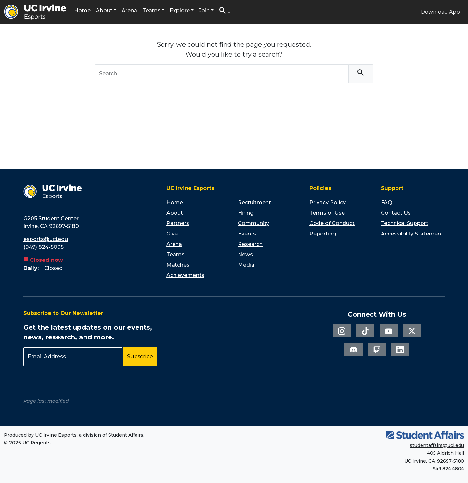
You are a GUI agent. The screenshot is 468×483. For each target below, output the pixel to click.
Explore (180, 10)
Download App (440, 12)
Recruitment (254, 202)
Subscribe (140, 356)
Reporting (322, 234)
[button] (224, 12)
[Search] (361, 74)
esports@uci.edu (45, 239)
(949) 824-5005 (43, 247)
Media (246, 265)
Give (172, 234)
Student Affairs (125, 435)
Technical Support (404, 223)
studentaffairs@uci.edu (437, 445)
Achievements (185, 275)
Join (204, 10)
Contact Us (396, 213)
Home (82, 10)
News (245, 254)
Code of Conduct (332, 223)
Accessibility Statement (412, 234)
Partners (177, 223)
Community (253, 223)
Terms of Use (327, 213)
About (104, 10)
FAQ (386, 202)
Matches (177, 265)
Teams (151, 10)
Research (250, 244)
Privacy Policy (327, 202)
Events (247, 234)
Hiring (246, 213)
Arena (129, 10)
